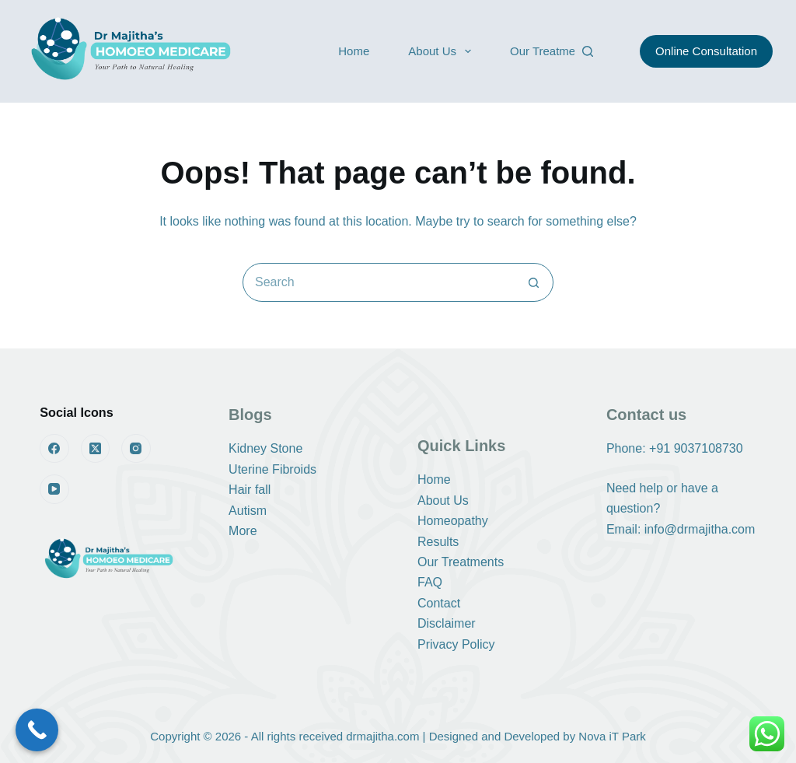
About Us (442, 51)
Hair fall (250, 489)
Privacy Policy (456, 644)
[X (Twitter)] (95, 449)
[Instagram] (136, 449)
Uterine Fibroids (272, 469)
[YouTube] (54, 489)
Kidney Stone (265, 448)
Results (438, 541)
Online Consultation (706, 51)
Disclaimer (446, 623)
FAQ (429, 582)
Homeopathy (452, 520)
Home (353, 51)
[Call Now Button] (37, 730)
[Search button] (533, 282)
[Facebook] (54, 449)
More (243, 530)
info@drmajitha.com (700, 529)
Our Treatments (550, 51)
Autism (248, 510)
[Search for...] (378, 282)
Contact (438, 603)
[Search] (587, 51)
